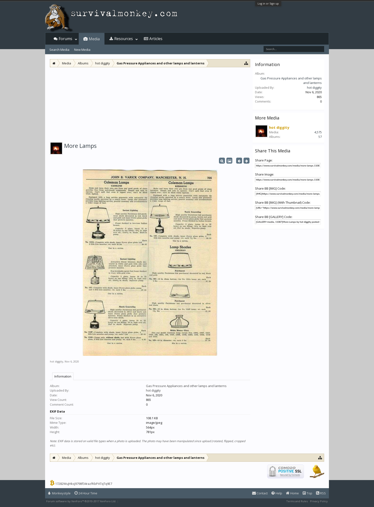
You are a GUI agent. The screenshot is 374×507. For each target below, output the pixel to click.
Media (94, 38)
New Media (82, 49)
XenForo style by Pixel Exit (136, 501)
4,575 (318, 132)
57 (320, 137)
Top (307, 493)
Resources (123, 38)
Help (276, 493)
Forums (65, 38)
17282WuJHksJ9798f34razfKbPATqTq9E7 (83, 483)
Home (292, 493)
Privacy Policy (319, 501)
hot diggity (56, 361)
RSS (321, 493)
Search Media (59, 49)
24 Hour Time (85, 493)
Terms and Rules (297, 501)
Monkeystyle (59, 493)
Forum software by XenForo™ (81, 501)
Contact (260, 493)
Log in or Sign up (268, 3)
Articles (155, 38)
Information (62, 376)
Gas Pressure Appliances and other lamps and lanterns (186, 386)
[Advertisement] (150, 103)
